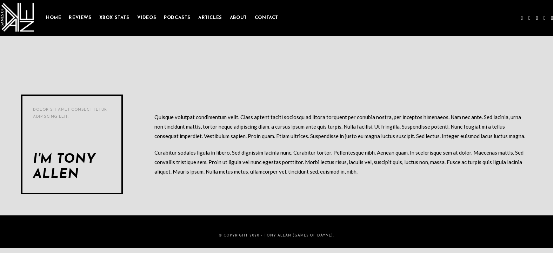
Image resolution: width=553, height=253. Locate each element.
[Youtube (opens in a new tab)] (544, 18)
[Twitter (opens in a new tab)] (522, 18)
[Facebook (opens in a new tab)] (529, 18)
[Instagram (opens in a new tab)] (537, 18)
